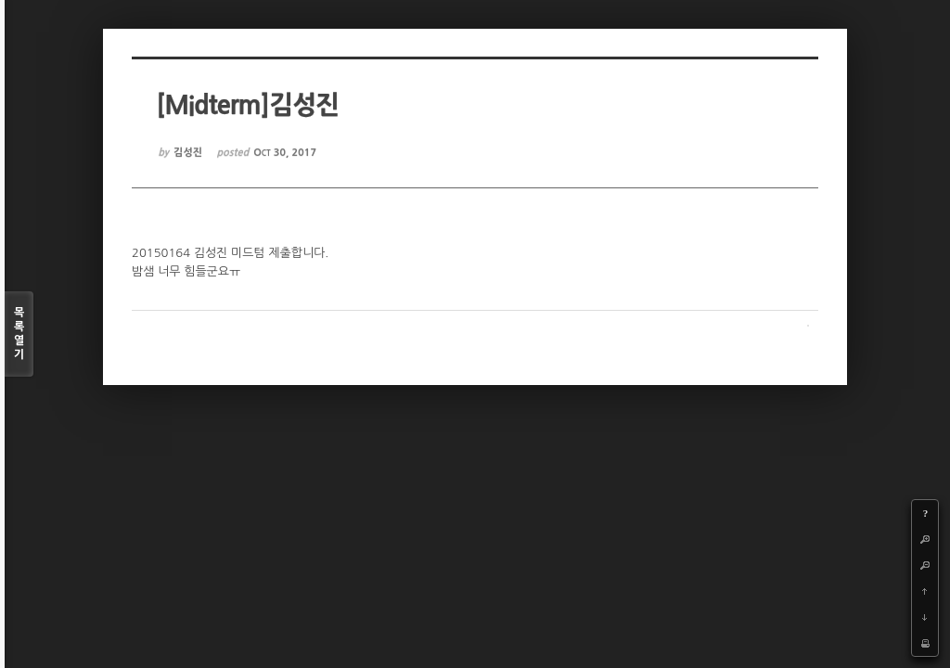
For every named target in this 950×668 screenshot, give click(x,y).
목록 (19, 334)
